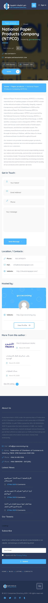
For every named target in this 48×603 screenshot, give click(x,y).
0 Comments (20, 484)
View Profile (24, 325)
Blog (11, 571)
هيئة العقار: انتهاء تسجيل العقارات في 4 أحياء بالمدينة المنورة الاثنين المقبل (17, 505)
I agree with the (14, 555)
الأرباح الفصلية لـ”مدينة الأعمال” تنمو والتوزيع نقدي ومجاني (17, 479)
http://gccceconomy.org (26, 315)
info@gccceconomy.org (18, 446)
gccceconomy (34, 39)
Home (6, 86)
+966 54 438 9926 (17, 457)
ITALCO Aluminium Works (25, 343)
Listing (19, 571)
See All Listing (11, 384)
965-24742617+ (10, 54)
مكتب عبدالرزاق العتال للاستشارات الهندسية (17, 357)
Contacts (28, 571)
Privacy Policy (21, 555)
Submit (24, 561)
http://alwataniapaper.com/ (27, 271)
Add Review (9, 64)
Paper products (10, 23)
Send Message (15, 241)
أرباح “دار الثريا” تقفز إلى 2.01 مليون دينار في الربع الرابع (18, 492)
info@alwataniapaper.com (16, 57)
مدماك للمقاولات (11, 371)
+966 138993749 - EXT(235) (20, 462)
